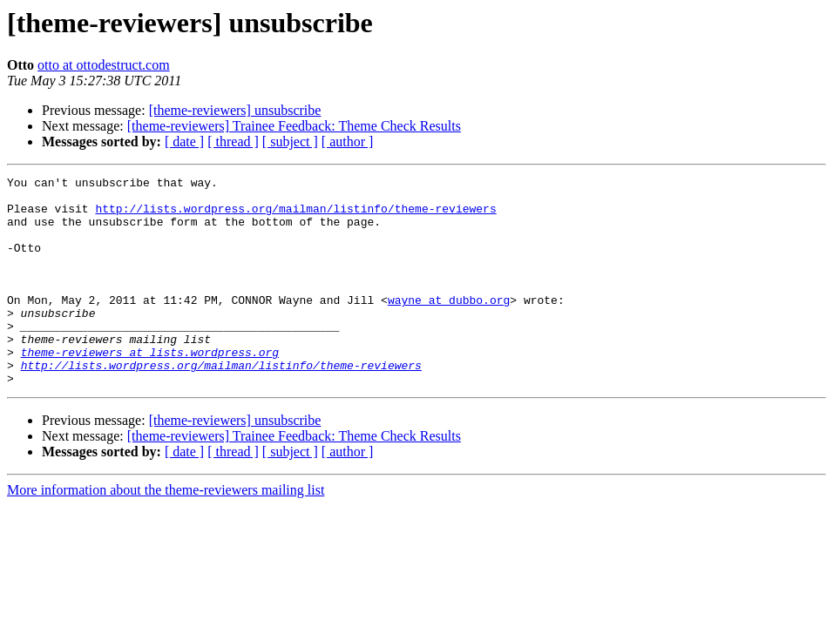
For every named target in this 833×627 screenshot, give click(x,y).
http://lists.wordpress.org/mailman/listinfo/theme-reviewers (295, 216)
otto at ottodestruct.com (103, 64)
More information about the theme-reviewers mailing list (165, 531)
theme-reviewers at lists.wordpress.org (150, 388)
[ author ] (348, 141)
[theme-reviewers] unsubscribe (235, 110)
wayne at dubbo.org (449, 326)
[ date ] (184, 141)
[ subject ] (290, 141)
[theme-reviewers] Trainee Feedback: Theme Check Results (294, 125)
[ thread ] (233, 141)
